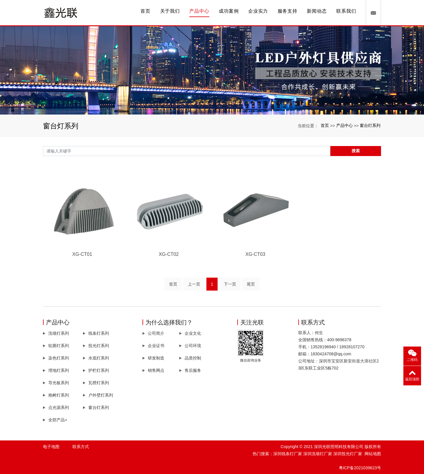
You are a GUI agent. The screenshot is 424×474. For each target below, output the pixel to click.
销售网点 (156, 370)
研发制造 (156, 358)
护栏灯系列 (98, 370)
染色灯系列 (58, 358)
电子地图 (51, 446)
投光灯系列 (98, 345)
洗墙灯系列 (58, 333)
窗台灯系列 (370, 125)
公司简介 (156, 333)
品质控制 (193, 358)
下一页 (230, 284)
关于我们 (170, 11)
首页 (145, 11)
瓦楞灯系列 (98, 382)
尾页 (251, 284)
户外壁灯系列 (100, 395)
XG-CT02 (169, 254)
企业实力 (258, 11)
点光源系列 (58, 407)
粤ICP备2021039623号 (360, 467)
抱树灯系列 (58, 395)
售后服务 (193, 370)
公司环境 (193, 345)
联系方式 (80, 446)
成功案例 (228, 11)
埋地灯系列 (58, 370)
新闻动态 (317, 11)
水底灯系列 (98, 358)
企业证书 (156, 345)
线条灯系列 (98, 333)
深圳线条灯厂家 (287, 453)
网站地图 (373, 453)
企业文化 (193, 333)
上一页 (194, 284)
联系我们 (346, 11)
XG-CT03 (255, 254)
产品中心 (199, 11)
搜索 (356, 150)
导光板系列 (58, 382)
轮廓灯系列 (58, 345)
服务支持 (287, 11)
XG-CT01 (82, 254)
